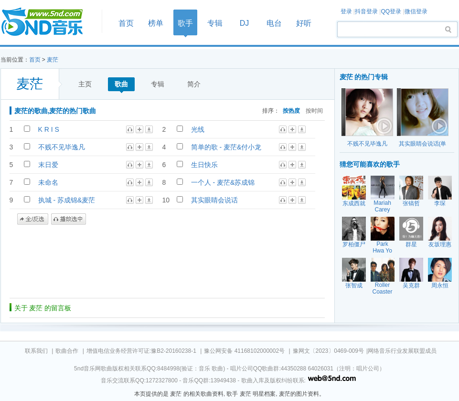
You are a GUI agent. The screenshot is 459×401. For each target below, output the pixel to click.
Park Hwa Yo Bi (382, 251)
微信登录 (416, 11)
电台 (274, 23)
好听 (303, 23)
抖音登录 (366, 11)
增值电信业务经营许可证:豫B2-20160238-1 (141, 351)
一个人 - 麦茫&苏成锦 (223, 182)
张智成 (354, 285)
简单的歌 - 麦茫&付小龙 (226, 147)
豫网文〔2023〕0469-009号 (328, 351)
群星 (411, 244)
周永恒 (439, 285)
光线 (197, 129)
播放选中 (68, 219)
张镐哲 (411, 203)
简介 (194, 84)
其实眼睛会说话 (214, 200)
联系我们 (36, 351)
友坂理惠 (439, 244)
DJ (244, 23)
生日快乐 (204, 165)
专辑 (215, 23)
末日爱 (48, 165)
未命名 (48, 182)
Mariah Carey (382, 206)
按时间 (314, 110)
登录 (346, 11)
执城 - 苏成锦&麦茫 (67, 200)
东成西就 (353, 203)
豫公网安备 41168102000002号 (244, 351)
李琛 (440, 203)
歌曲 (121, 84)
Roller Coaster (382, 288)
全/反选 (32, 219)
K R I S (48, 129)
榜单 (155, 23)
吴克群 (411, 285)
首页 (48, 22)
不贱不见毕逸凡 (61, 147)
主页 (85, 84)
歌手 (185, 23)
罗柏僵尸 (353, 244)
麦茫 (52, 59)
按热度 (291, 110)
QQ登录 (391, 11)
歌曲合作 (66, 351)
